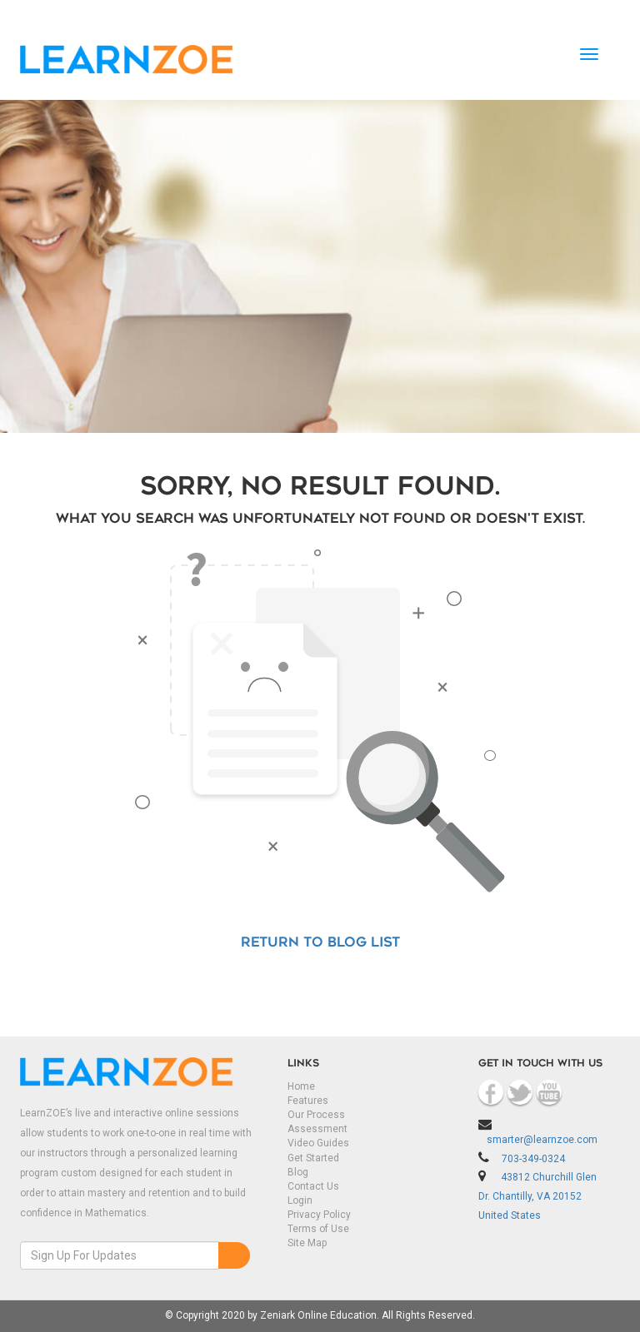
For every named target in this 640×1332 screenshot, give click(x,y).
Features (308, 1100)
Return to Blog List (320, 943)
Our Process (316, 1115)
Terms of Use (318, 1229)
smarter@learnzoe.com (542, 1140)
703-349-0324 (533, 1159)
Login (300, 1200)
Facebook (490, 1092)
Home (301, 1086)
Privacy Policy (319, 1214)
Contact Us (313, 1186)
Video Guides (318, 1143)
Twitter (520, 1092)
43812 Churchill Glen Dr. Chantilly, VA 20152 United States (537, 1196)
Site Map (307, 1243)
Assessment (318, 1129)
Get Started (313, 1158)
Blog (298, 1172)
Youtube (549, 1092)
